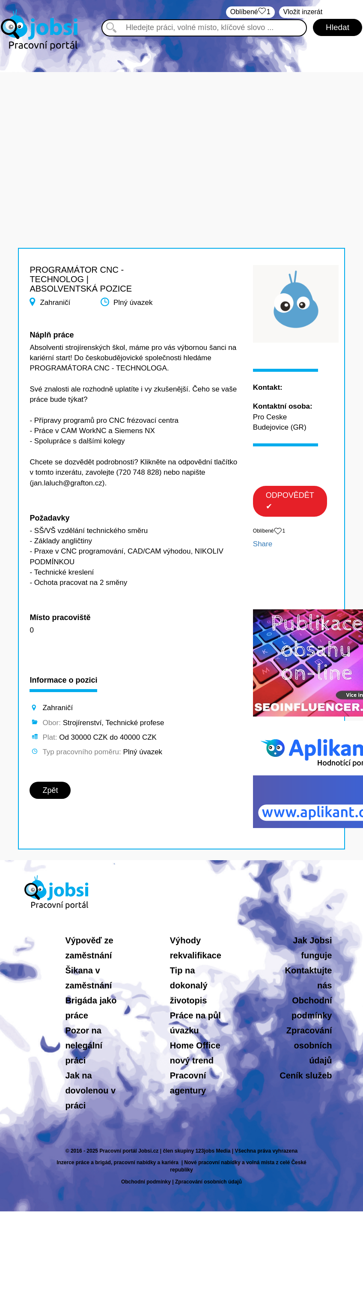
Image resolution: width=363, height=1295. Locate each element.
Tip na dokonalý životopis (189, 985)
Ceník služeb (306, 1075)
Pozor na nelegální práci (83, 1045)
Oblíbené (250, 12)
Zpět (50, 790)
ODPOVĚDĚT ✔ (290, 501)
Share (262, 544)
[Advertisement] (181, 132)
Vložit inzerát (303, 11)
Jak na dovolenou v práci (90, 1090)
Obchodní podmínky (146, 1182)
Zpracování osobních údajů (309, 1045)
